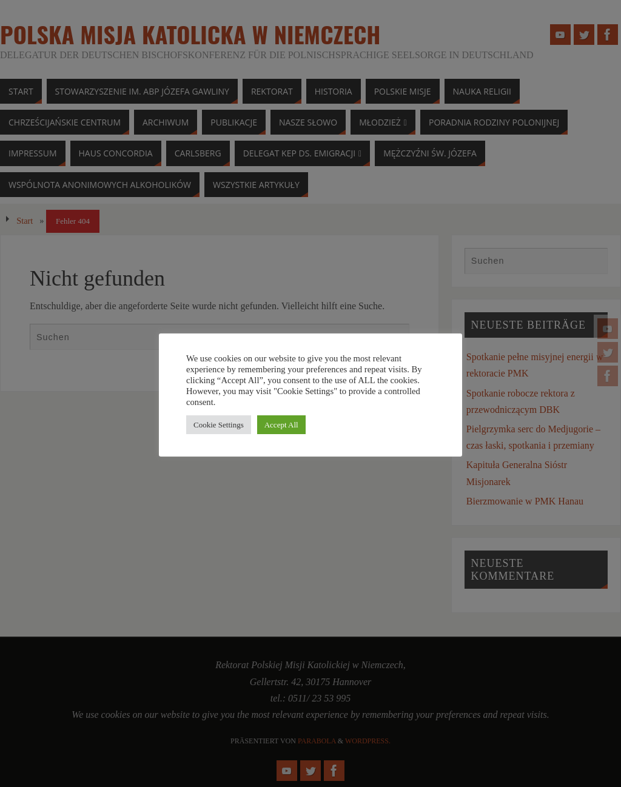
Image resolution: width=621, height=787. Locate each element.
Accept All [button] (281, 424)
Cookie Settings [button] (218, 424)
